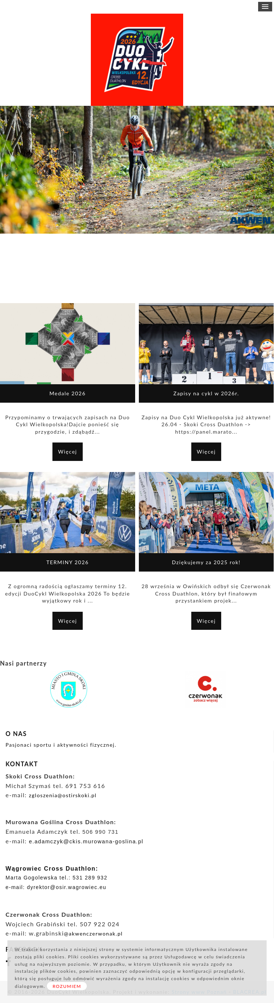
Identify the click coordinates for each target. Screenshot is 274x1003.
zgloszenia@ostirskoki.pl (64, 795)
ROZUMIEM (66, 986)
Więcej (67, 451)
